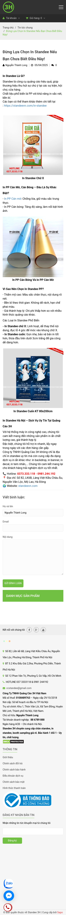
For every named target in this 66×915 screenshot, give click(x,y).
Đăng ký (12, 840)
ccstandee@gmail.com (19, 688)
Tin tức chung (24, 27)
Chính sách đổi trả (12, 763)
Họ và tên (8, 506)
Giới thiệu (8, 757)
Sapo (60, 912)
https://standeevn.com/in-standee (25, 105)
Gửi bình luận (13, 583)
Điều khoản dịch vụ (13, 775)
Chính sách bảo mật (13, 781)
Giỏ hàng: (35, 18)
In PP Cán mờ (12, 198)
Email (6, 521)
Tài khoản (11, 18)
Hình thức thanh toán (14, 788)
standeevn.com (27, 486)
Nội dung (7, 536)
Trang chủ (8, 27)
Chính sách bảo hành (14, 769)
